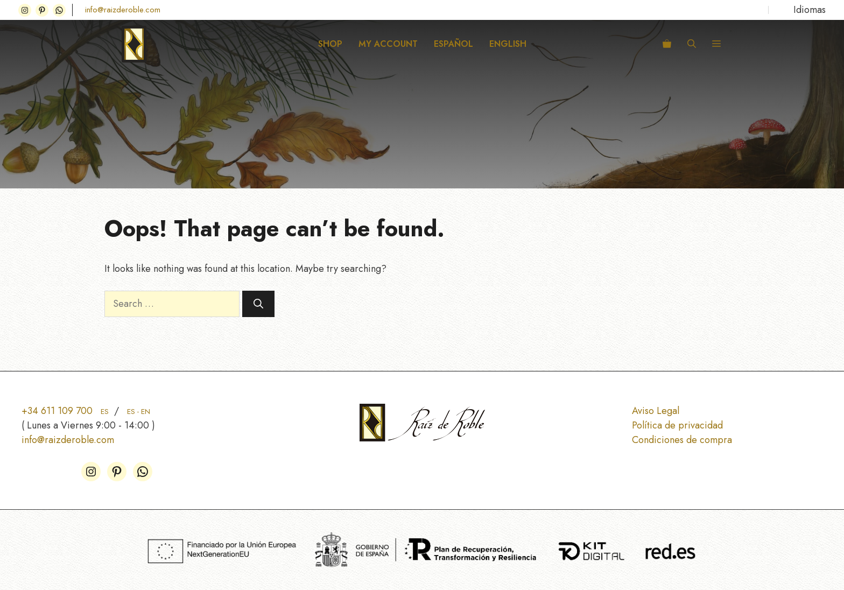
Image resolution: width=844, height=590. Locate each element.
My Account (388, 44)
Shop (330, 44)
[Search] (258, 304)
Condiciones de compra (682, 440)
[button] (691, 44)
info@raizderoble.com (122, 10)
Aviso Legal (655, 411)
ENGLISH (507, 44)
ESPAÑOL (453, 44)
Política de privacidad (677, 425)
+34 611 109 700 (65, 411)
